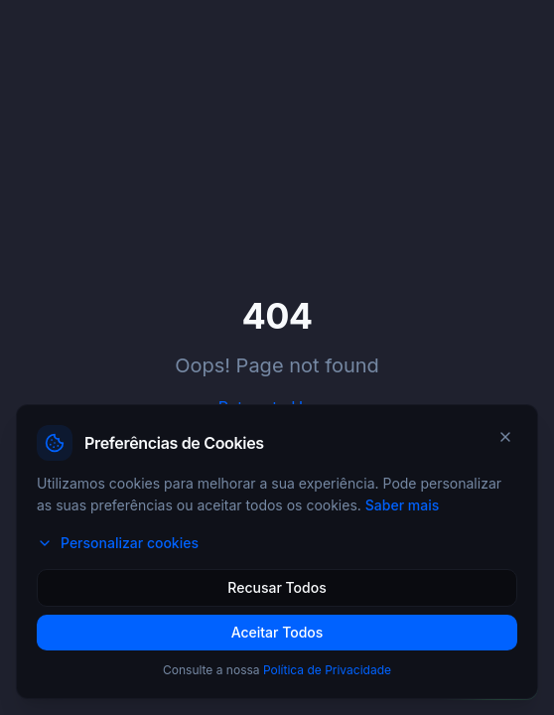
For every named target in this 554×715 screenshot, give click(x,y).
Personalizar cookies (118, 542)
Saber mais (402, 505)
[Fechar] (505, 437)
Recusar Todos (276, 587)
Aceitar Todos (277, 632)
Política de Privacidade (327, 669)
